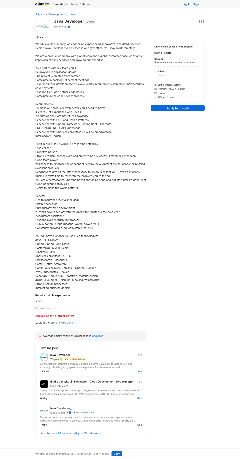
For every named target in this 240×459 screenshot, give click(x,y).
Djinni (42, 4)
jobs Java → (68, 322)
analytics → (99, 336)
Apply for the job (178, 108)
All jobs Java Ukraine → (56, 433)
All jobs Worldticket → (88, 433)
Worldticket (60, 26)
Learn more (101, 454)
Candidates (60, 4)
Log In (186, 4)
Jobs (73, 4)
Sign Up (198, 4)
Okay (117, 453)
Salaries (85, 4)
